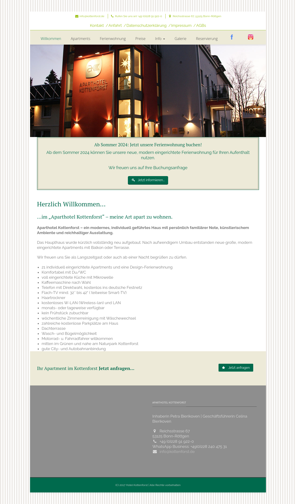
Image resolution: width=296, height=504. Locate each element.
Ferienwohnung (113, 38)
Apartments (80, 38)
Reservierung (207, 38)
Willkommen (51, 38)
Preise (140, 38)
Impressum (181, 25)
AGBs (201, 25)
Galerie (180, 38)
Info (160, 38)
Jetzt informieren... (148, 180)
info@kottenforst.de (92, 16)
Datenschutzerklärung (146, 25)
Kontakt (97, 25)
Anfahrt (115, 25)
